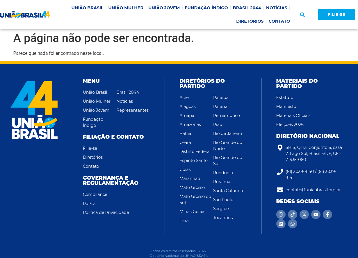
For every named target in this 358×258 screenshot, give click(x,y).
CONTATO (279, 21)
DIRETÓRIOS (249, 21)
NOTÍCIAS (276, 7)
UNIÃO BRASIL (88, 7)
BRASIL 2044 (247, 7)
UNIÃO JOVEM (164, 7)
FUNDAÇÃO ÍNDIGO (206, 7)
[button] (302, 14)
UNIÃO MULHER (125, 7)
